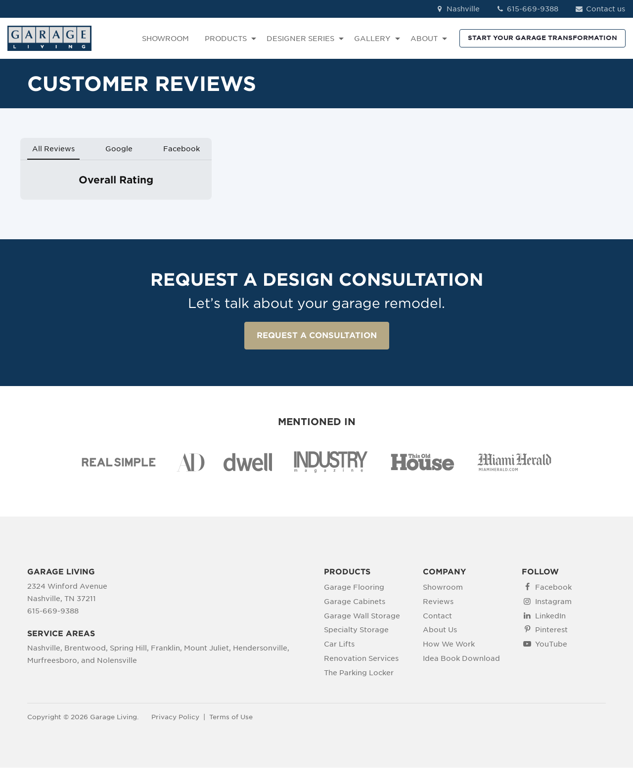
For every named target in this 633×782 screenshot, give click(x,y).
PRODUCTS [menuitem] (226, 39)
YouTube (551, 644)
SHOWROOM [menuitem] (165, 39)
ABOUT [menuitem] (424, 39)
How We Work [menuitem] (449, 644)
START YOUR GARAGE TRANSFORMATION (542, 38)
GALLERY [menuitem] (372, 39)
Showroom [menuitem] (443, 587)
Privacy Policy (175, 717)
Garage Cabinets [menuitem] (354, 602)
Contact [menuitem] (437, 616)
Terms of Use (231, 717)
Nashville (457, 9)
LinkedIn (550, 616)
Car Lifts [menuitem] (339, 644)
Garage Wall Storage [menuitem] (362, 616)
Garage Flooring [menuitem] (354, 587)
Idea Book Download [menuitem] (461, 658)
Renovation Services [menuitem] (361, 658)
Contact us (599, 9)
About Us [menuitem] (440, 630)
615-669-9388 (527, 9)
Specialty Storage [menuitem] (356, 630)
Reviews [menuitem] (438, 602)
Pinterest (551, 630)
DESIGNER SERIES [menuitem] (300, 39)
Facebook (553, 587)
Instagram (553, 602)
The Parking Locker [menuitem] (359, 673)
